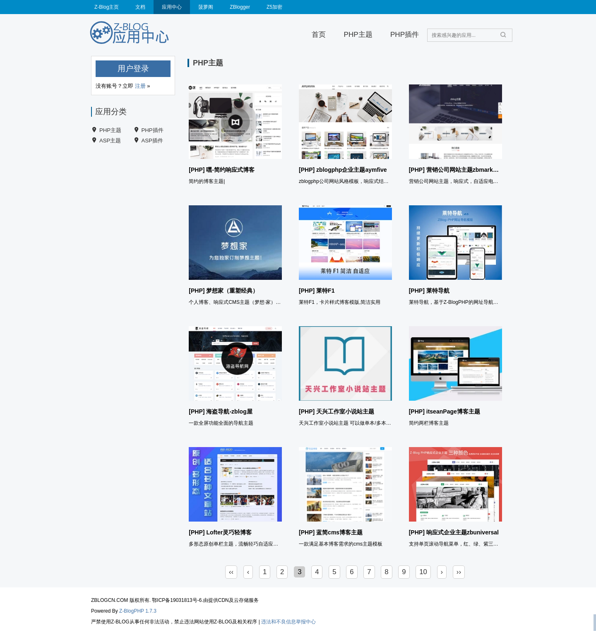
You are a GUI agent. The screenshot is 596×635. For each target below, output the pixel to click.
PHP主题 (358, 34)
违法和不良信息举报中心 (288, 622)
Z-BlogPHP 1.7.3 (137, 611)
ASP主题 (110, 140)
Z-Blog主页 (106, 7)
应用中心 (172, 7)
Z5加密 (274, 7)
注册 (140, 86)
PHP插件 (404, 34)
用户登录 (133, 68)
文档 (140, 7)
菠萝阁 (205, 7)
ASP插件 (152, 140)
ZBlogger (240, 7)
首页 (319, 34)
